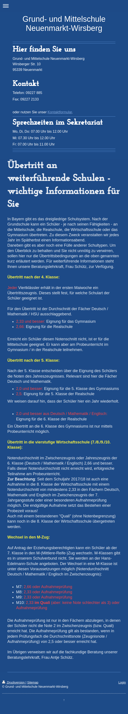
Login (122, 682)
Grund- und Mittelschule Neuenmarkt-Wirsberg (63, 24)
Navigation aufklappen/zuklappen (64, 5)
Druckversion (13, 682)
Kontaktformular (60, 112)
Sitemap (32, 682)
